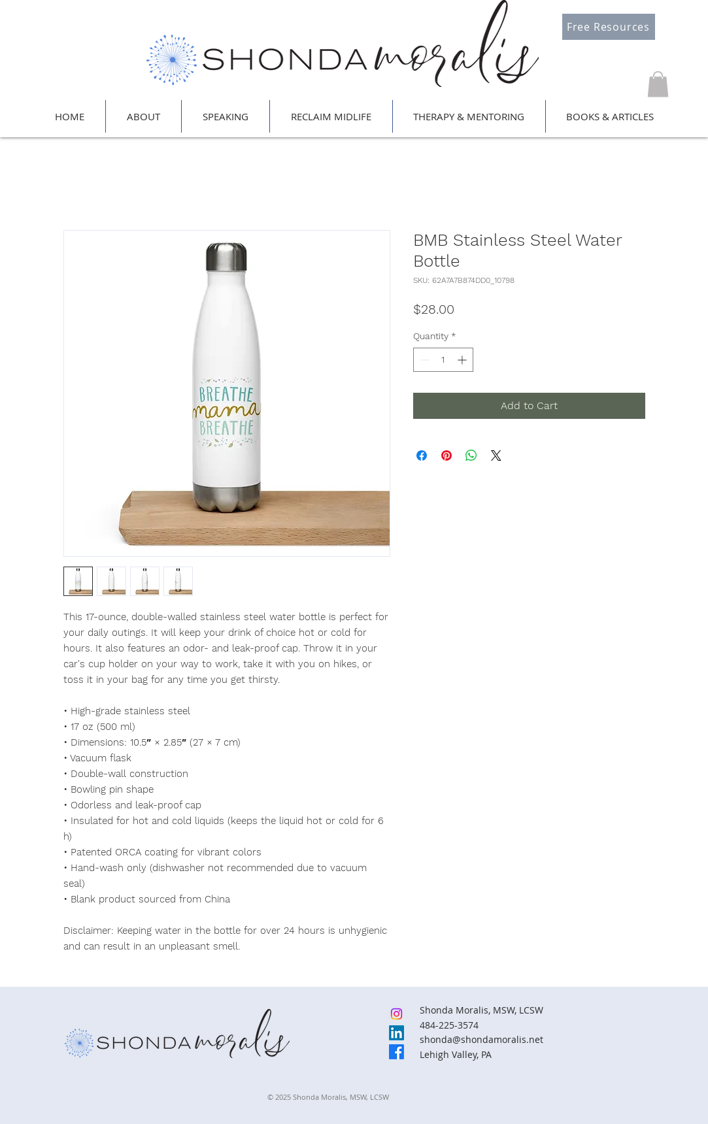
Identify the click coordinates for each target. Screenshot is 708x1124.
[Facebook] (396, 1051)
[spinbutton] (443, 359)
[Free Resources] (608, 27)
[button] (658, 84)
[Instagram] (396, 1013)
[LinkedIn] (396, 1032)
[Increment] (463, 359)
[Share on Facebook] (422, 455)
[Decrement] (423, 359)
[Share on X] (496, 455)
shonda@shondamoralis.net (481, 1039)
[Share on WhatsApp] (471, 455)
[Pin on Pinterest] (446, 455)
